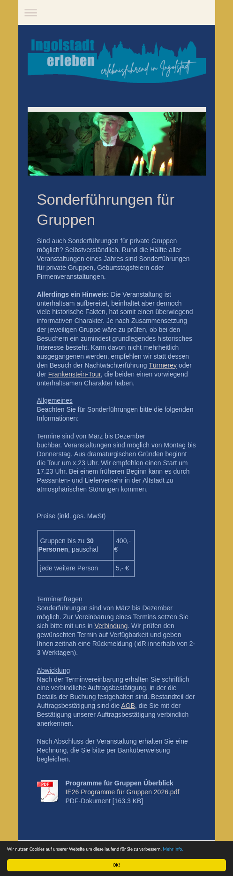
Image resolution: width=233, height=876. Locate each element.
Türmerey (163, 365)
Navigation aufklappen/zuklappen (117, 12)
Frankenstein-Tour (74, 374)
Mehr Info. (173, 849)
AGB (128, 705)
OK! (116, 865)
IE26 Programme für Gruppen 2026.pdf (123, 792)
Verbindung (111, 626)
